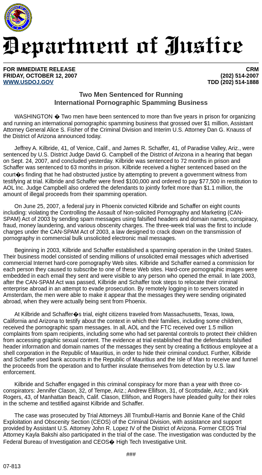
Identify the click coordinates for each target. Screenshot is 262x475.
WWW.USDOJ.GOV (28, 82)
